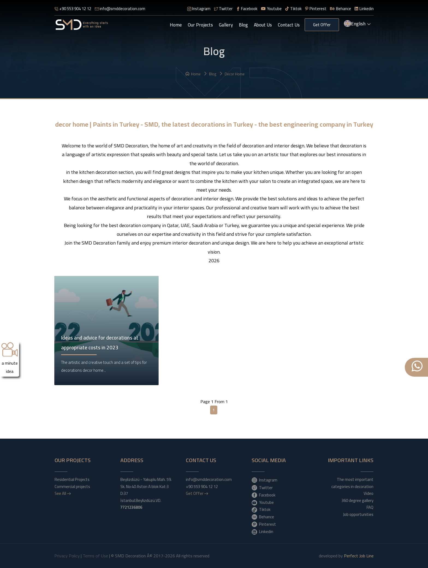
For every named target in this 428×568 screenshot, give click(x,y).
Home (176, 24)
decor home (232, 74)
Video (368, 493)
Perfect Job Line (359, 556)
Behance (340, 9)
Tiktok (293, 9)
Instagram (198, 9)
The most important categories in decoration (352, 483)
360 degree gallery (357, 500)
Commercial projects (72, 486)
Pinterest (315, 9)
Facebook (246, 9)
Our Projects (200, 24)
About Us (263, 24)
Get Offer (322, 25)
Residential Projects (72, 479)
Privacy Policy (67, 556)
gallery (226, 24)
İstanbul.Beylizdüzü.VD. (140, 504)
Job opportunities (358, 514)
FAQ (370, 507)
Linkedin (364, 9)
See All (63, 493)
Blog (243, 24)
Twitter (223, 9)
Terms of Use (95, 556)
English (357, 24)
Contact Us (289, 24)
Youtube (271, 9)
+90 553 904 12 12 (72, 9)
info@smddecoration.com (120, 9)
